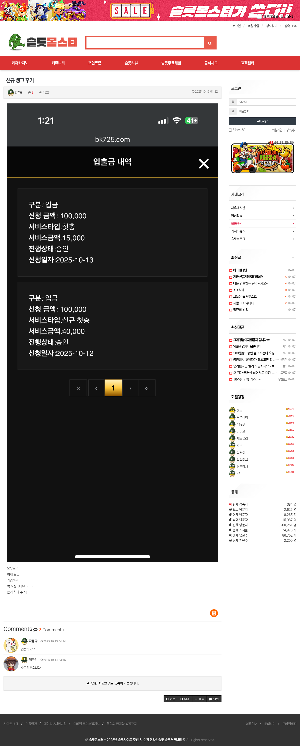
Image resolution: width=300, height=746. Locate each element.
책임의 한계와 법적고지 (122, 724)
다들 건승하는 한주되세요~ (248, 283)
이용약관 (31, 724)
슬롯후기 (236, 223)
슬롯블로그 (238, 239)
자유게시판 (238, 208)
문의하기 (269, 724)
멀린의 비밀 (238, 310)
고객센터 (247, 63)
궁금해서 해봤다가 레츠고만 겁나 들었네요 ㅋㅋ (261, 360)
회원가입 (253, 26)
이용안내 (251, 724)
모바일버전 (289, 724)
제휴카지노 (20, 63)
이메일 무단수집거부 (86, 724)
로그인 (236, 26)
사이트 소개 (11, 724)
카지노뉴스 (238, 231)
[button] (171, 698)
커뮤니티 (58, 63)
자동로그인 (237, 130)
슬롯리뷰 (131, 63)
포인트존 (94, 63)
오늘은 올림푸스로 (243, 297)
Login (262, 121)
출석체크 (211, 63)
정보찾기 (271, 26)
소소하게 (236, 290)
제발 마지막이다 (241, 303)
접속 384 (290, 26)
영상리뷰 (236, 216)
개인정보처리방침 (55, 724)
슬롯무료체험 (171, 63)
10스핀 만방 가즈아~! (245, 379)
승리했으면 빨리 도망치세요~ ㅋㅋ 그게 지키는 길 (263, 366)
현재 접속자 (240, 504)
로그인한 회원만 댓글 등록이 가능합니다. (112, 683)
